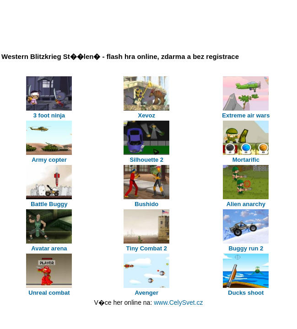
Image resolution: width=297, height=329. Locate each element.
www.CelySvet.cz (178, 302)
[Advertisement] (120, 24)
